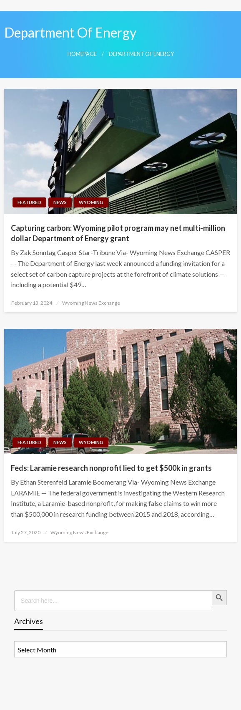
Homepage (82, 54)
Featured (29, 202)
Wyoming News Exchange (91, 303)
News (60, 202)
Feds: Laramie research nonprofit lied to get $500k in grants (111, 467)
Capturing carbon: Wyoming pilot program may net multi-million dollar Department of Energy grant (118, 233)
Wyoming (91, 202)
